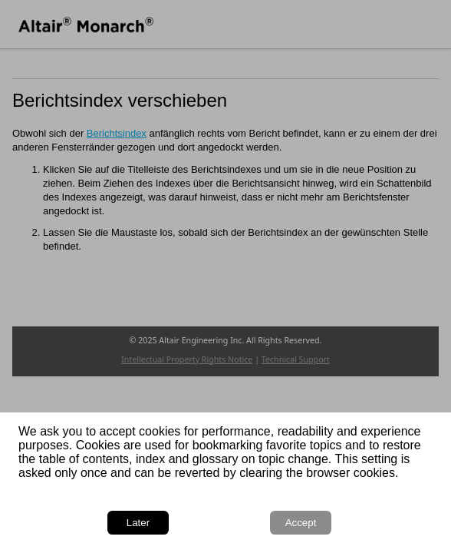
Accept (301, 522)
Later (138, 522)
